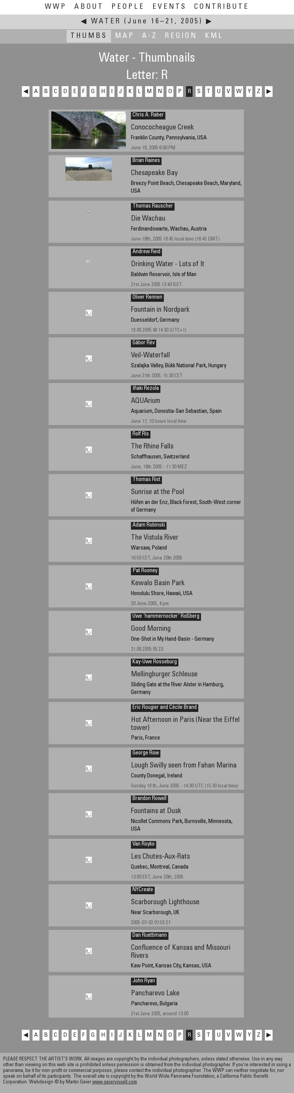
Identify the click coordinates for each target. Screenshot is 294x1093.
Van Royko (143, 844)
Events (169, 7)
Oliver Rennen (147, 297)
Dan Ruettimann (149, 935)
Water (106, 21)
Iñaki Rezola (145, 388)
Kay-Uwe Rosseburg (154, 662)
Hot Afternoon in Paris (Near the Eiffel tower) (185, 724)
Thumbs (88, 36)
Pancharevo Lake (155, 993)
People (128, 7)
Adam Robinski (148, 525)
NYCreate (142, 890)
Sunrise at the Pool (157, 492)
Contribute (221, 7)
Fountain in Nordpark (160, 310)
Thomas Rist (146, 480)
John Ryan (143, 981)
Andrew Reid (146, 252)
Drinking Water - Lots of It (167, 264)
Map (124, 36)
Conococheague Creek (162, 127)
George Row (145, 753)
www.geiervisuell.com (114, 1082)
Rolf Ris (140, 434)
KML (214, 36)
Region (181, 36)
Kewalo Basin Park (158, 583)
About (89, 7)
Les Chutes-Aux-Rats (160, 857)
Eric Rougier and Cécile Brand (164, 707)
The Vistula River (154, 538)
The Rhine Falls (152, 446)
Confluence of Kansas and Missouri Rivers (180, 952)
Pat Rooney (144, 571)
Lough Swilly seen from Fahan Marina (184, 765)
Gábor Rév (143, 343)
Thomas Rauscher (152, 206)
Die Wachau (148, 219)
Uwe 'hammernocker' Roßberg (165, 616)
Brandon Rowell (149, 799)
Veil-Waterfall (150, 355)
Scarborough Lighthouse (165, 902)
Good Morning (151, 629)
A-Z (149, 36)
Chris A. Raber (148, 115)
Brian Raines (146, 161)
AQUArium (145, 401)
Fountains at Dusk (156, 811)
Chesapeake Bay (154, 173)
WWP (56, 7)
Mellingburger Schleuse (164, 674)
